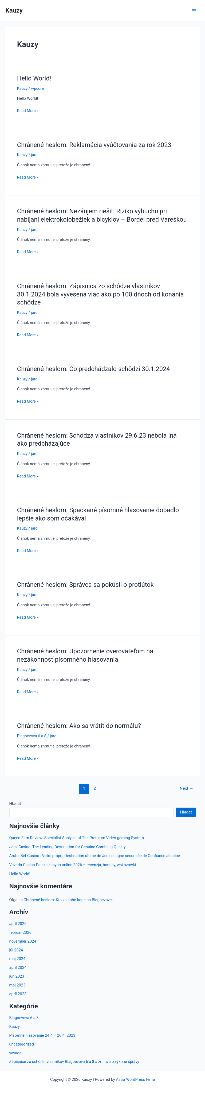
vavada (15, 1053)
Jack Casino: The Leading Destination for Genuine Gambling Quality (67, 846)
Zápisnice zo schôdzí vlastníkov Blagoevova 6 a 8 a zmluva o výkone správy (74, 1061)
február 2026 (20, 932)
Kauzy (14, 10)
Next (187, 788)
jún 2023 (16, 976)
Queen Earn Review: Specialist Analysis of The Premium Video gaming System (76, 837)
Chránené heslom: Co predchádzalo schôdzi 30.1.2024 (93, 369)
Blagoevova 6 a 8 (31, 736)
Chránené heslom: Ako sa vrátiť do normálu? (79, 726)
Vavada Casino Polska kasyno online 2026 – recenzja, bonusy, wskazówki (72, 864)
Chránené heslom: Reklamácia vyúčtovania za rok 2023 (94, 145)
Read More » (28, 110)
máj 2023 (17, 985)
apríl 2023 (18, 994)
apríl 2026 (18, 923)
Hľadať (15, 803)
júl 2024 (16, 950)
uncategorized (21, 1044)
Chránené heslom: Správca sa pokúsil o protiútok (85, 584)
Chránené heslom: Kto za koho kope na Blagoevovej (68, 899)
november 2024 (22, 941)
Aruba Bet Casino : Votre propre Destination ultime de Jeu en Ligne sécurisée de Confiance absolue (94, 855)
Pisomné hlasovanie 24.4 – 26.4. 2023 (42, 1035)
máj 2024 (17, 958)
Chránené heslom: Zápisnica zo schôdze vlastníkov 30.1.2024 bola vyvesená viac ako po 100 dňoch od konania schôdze (100, 294)
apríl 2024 (18, 967)
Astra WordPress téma (135, 1079)
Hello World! (34, 78)
